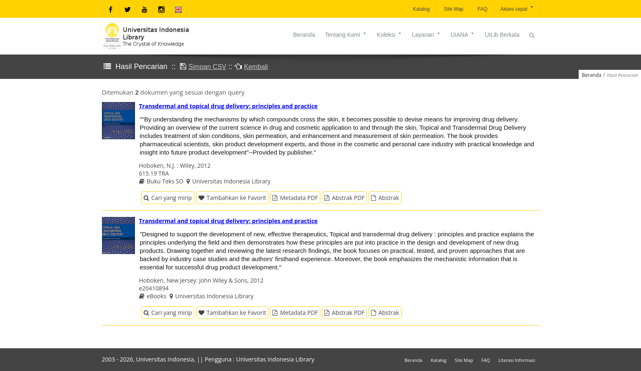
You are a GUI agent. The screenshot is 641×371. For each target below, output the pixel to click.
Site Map (453, 9)
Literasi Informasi (516, 360)
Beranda (304, 34)
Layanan (426, 34)
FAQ (481, 9)
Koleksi (389, 34)
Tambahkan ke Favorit (232, 198)
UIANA (463, 34)
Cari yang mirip (168, 198)
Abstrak (385, 198)
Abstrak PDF (344, 198)
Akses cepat (517, 8)
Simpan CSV (208, 66)
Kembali (256, 66)
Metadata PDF (295, 198)
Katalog (421, 9)
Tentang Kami (346, 34)
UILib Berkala (502, 34)
